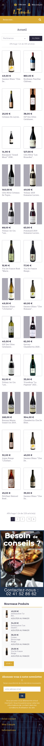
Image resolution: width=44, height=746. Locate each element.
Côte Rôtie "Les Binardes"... (30, 155)
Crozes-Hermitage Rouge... (15, 639)
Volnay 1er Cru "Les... (9, 231)
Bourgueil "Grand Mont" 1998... (10, 155)
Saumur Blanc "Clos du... (33, 497)
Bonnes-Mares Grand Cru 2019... (9, 421)
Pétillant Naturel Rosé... (10, 497)
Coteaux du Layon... (11, 117)
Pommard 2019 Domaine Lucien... (32, 231)
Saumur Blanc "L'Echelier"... (8, 307)
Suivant (33, 519)
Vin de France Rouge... (30, 269)
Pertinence (14, 38)
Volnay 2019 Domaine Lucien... (32, 193)
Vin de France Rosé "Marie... (11, 269)
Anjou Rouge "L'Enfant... (8, 459)
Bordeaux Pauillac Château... (32, 80)
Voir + (9, 664)
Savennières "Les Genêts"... (18, 626)
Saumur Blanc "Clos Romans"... (33, 307)
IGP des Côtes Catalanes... (30, 118)
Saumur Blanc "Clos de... (11, 80)
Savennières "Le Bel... (17, 614)
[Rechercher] (22, 19)
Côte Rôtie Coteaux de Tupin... (11, 193)
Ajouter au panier (20, 619)
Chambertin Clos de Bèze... (33, 421)
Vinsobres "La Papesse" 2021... (31, 383)
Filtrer (35, 38)
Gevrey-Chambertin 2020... (32, 345)
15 (29, 519)
